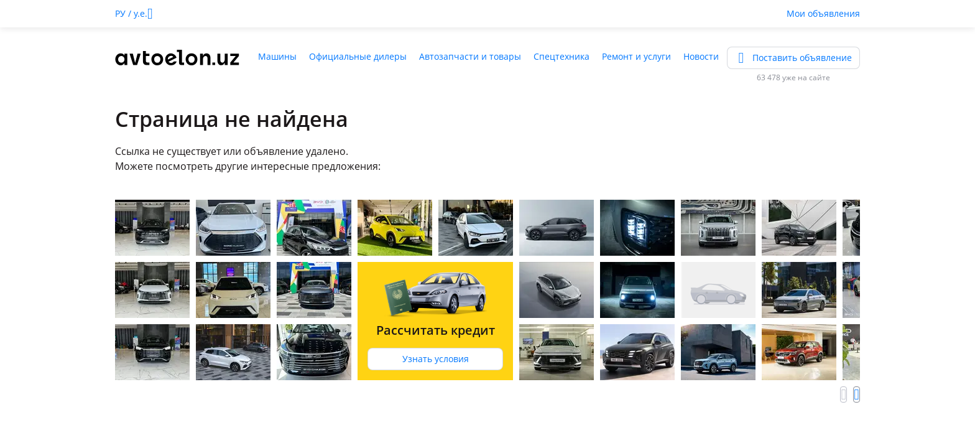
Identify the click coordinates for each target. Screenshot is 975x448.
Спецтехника (561, 56)
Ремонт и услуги (636, 56)
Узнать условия (435, 359)
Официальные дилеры (358, 56)
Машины (277, 56)
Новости (701, 56)
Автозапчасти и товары (470, 56)
